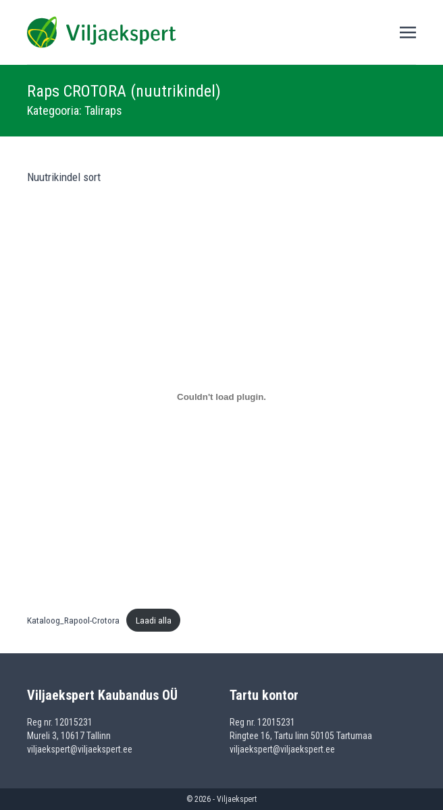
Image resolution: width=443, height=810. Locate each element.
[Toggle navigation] (408, 32)
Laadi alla (154, 620)
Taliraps (103, 110)
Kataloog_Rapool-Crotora (73, 620)
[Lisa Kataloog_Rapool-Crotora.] (221, 397)
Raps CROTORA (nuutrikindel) (124, 91)
